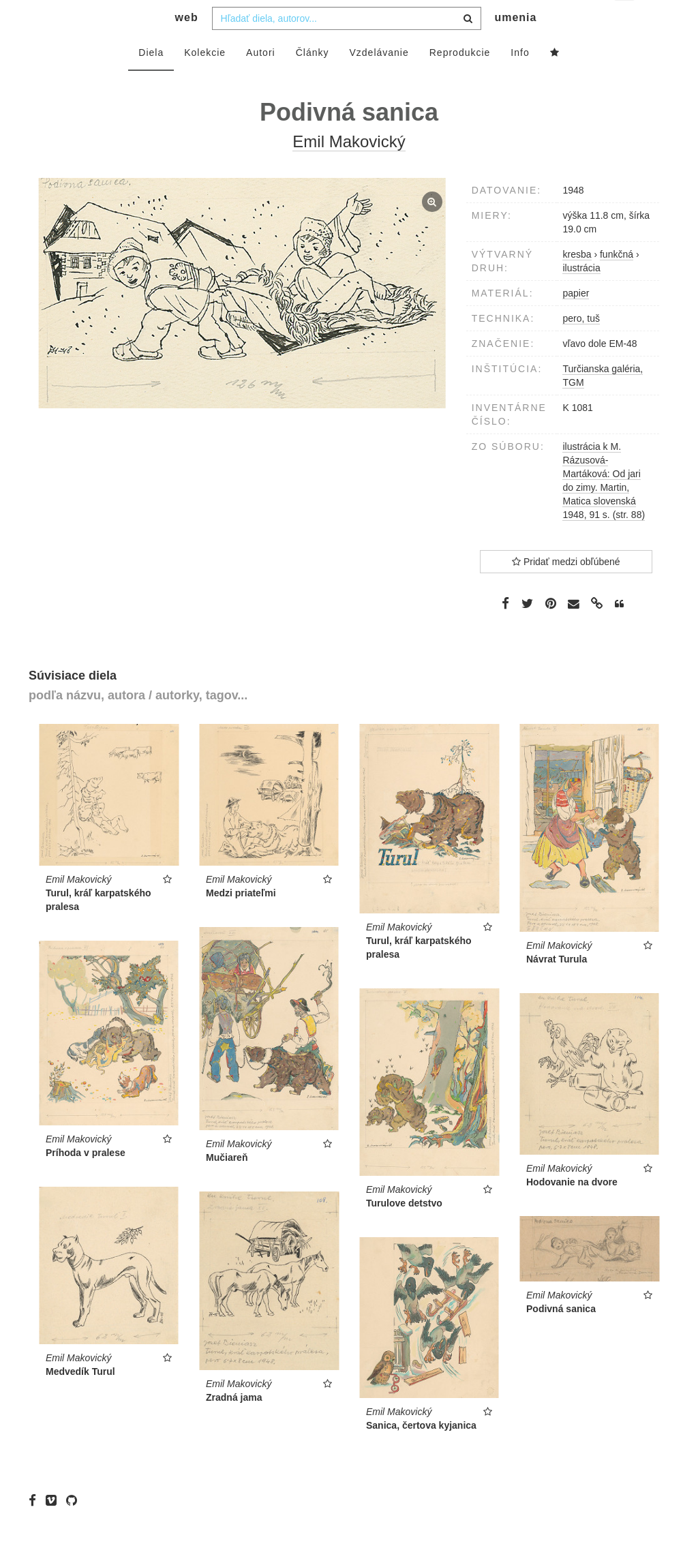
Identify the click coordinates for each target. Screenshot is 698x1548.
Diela (151, 79)
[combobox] (346, 45)
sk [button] (625, 21)
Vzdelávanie (378, 79)
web (186, 44)
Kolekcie (205, 79)
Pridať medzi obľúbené (566, 588)
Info (520, 79)
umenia (515, 44)
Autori (260, 79)
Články (312, 79)
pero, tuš (580, 345)
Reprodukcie (460, 79)
